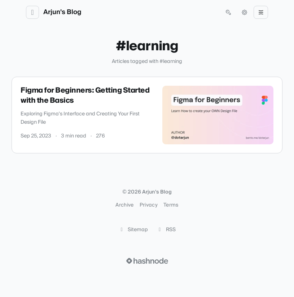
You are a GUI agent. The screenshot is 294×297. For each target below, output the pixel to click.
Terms (171, 205)
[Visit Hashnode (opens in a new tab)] (147, 261)
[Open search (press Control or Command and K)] (228, 12)
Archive (124, 205)
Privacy (149, 205)
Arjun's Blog (62, 12)
